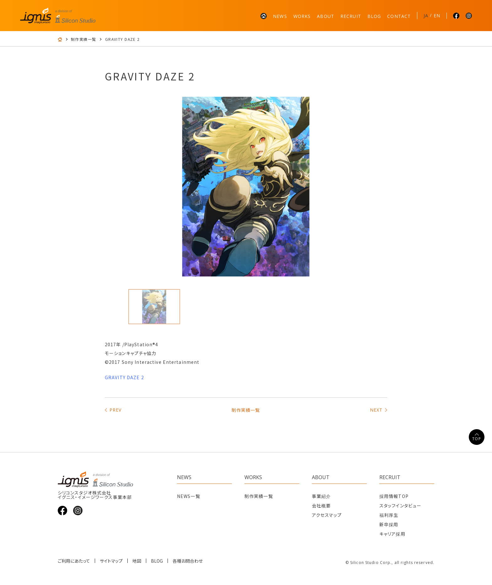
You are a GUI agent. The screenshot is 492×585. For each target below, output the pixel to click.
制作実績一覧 (83, 39)
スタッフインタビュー (400, 505)
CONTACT (399, 16)
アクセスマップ (327, 515)
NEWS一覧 (188, 496)
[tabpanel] (246, 186)
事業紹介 (321, 496)
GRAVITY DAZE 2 (124, 377)
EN (437, 16)
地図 (136, 561)
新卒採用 (388, 524)
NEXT (376, 410)
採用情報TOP (394, 496)
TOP (476, 438)
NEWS (280, 16)
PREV (115, 410)
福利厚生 (388, 515)
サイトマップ (111, 561)
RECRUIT (350, 16)
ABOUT (325, 16)
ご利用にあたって (74, 561)
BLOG (374, 16)
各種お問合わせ (188, 561)
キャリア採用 (392, 534)
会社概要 (321, 505)
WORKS (302, 16)
